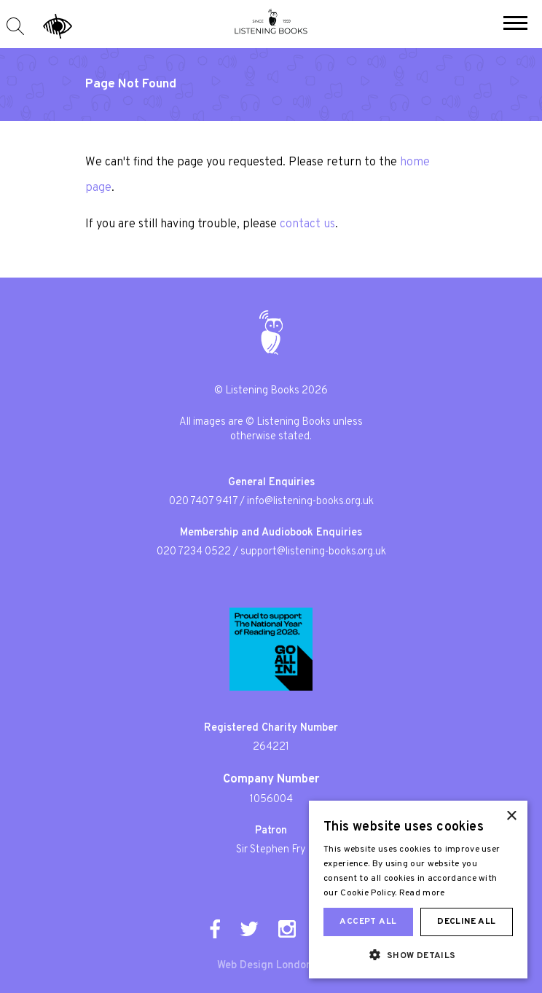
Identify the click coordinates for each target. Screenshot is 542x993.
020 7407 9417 (203, 502)
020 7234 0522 (194, 552)
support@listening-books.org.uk (313, 552)
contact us (307, 224)
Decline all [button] (466, 921)
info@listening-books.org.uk (310, 502)
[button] (515, 25)
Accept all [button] (367, 921)
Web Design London (264, 966)
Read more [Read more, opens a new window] (422, 893)
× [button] (511, 816)
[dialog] (418, 889)
